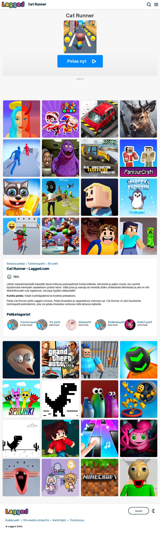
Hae (149, 4)
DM (153, 510)
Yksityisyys (77, 520)
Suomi (138, 510)
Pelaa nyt (76, 61)
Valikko (156, 4)
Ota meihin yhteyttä (36, 520)
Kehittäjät (59, 520)
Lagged (13, 4)
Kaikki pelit (12, 520)
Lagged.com (17, 511)
